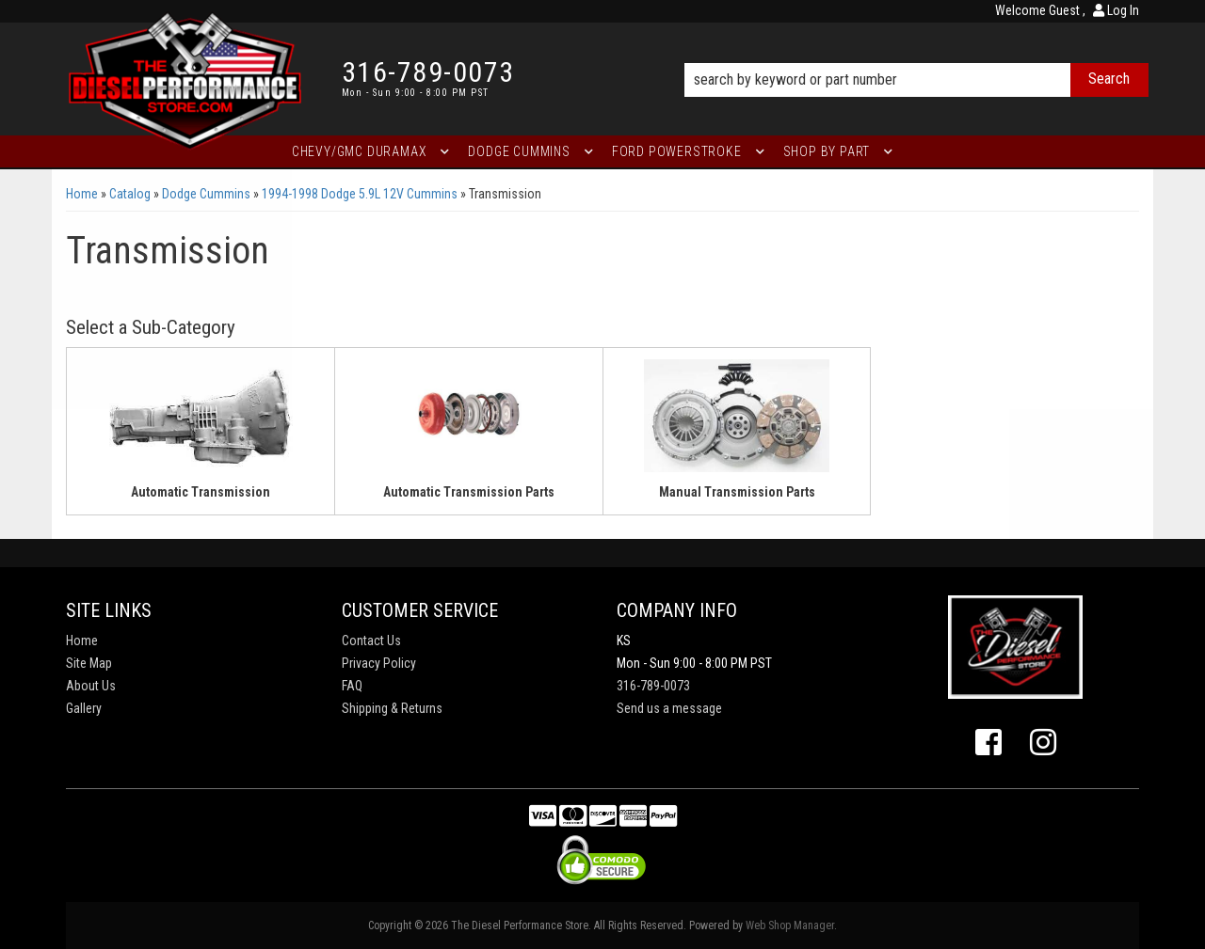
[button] (916, 54)
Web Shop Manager (790, 925)
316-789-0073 (653, 685)
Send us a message (669, 708)
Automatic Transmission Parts (468, 491)
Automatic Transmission (200, 491)
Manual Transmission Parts (737, 491)
